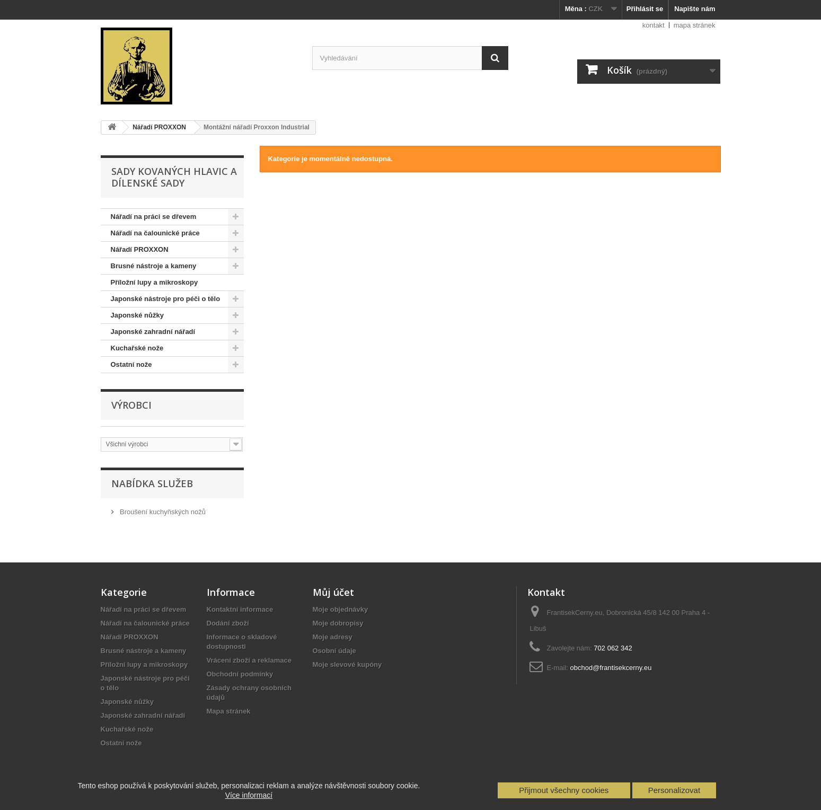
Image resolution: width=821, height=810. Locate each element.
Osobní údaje (334, 651)
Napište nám (694, 9)
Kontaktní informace (240, 609)
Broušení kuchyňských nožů (162, 512)
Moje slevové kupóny (347, 664)
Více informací (248, 795)
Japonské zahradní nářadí (153, 332)
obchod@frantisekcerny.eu (611, 668)
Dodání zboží (228, 623)
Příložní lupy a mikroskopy (154, 282)
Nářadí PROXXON (140, 249)
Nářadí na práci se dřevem (154, 217)
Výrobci (131, 405)
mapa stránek (695, 25)
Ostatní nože (131, 364)
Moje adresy (332, 637)
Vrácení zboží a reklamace (249, 660)
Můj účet (333, 592)
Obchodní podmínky (240, 674)
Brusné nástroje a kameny (154, 266)
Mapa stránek (229, 711)
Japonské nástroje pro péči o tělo (165, 299)
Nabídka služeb (152, 483)
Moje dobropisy (338, 623)
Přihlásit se (644, 9)
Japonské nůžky (137, 315)
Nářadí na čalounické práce (155, 233)
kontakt (653, 25)
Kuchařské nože (137, 348)
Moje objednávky (340, 609)
